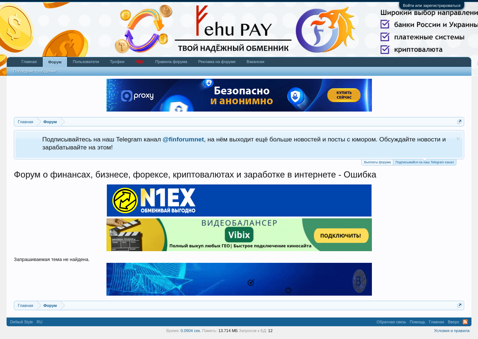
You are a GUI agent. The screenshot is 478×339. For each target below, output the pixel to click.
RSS (465, 321)
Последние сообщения (34, 71)
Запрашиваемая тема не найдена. (52, 259)
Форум (55, 62)
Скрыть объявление (458, 138)
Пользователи (86, 61)
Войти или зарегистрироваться (431, 5)
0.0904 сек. (190, 330)
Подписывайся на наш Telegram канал (425, 161)
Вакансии (255, 61)
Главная (29, 61)
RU (39, 322)
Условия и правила (452, 330)
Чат (139, 62)
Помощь (417, 322)
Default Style (21, 322)
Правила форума (171, 61)
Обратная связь (391, 322)
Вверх (453, 322)
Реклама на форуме (217, 61)
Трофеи (117, 61)
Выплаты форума (377, 162)
